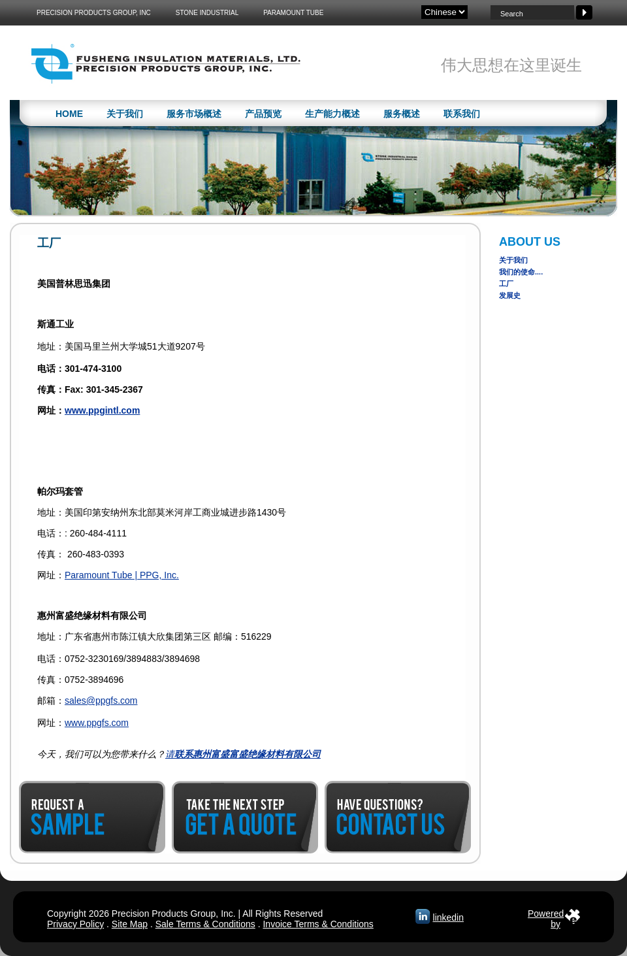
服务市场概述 (194, 113)
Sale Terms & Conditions (205, 924)
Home (69, 113)
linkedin (448, 917)
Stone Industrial (207, 12)
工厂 (506, 284)
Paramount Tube (293, 12)
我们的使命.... (521, 272)
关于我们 (124, 113)
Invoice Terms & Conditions (318, 924)
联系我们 (461, 113)
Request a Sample (92, 817)
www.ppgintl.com (102, 410)
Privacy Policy (75, 924)
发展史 (510, 295)
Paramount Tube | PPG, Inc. (122, 575)
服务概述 (401, 113)
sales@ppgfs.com (101, 700)
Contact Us (398, 817)
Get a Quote (245, 817)
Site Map (130, 924)
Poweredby (546, 916)
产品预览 (263, 113)
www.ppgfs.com (97, 722)
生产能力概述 (332, 113)
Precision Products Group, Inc (94, 12)
